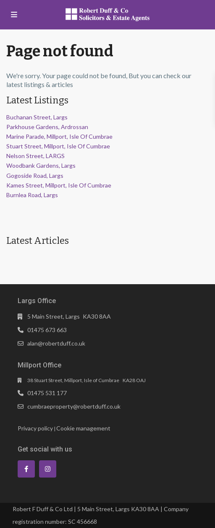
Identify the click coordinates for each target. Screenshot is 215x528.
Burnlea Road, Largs (32, 194)
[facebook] (26, 469)
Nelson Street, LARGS (35, 155)
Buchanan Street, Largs (37, 117)
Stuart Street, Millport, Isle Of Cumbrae (58, 146)
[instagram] (47, 469)
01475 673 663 (47, 329)
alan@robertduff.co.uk (56, 343)
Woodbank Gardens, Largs (41, 165)
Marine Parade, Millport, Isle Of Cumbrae (59, 136)
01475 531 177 (47, 392)
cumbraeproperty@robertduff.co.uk (74, 406)
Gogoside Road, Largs (34, 175)
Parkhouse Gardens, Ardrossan (47, 126)
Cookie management (83, 428)
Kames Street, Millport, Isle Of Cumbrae (58, 185)
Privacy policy (35, 428)
